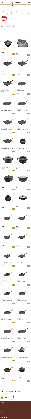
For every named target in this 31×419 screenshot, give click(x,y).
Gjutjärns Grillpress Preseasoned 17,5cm (22, 148)
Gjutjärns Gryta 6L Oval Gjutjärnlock (6, 186)
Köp (13, 94)
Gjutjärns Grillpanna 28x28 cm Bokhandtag (7, 129)
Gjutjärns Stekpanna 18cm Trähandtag (6, 300)
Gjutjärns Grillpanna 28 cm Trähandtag (21, 110)
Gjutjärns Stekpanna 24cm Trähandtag (21, 319)
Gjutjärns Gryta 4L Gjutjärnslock (5, 167)
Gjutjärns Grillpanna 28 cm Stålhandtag (6, 110)
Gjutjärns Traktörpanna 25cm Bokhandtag (7, 377)
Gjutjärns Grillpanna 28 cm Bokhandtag (21, 90)
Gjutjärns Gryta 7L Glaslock (20, 186)
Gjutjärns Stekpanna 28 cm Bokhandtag (6, 338)
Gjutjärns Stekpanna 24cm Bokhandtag (21, 300)
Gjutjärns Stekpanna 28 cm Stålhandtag (21, 338)
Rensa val (28, 30)
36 (7, 26)
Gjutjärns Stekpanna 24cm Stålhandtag (6, 319)
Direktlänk (25, 30)
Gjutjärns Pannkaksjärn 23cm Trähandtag (7, 243)
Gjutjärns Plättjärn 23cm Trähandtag (21, 262)
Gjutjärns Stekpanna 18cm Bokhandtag (6, 281)
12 (5, 26)
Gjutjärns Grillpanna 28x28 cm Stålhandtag (22, 129)
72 (9, 26)
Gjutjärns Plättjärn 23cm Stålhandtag (6, 262)
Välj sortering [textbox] (12, 26)
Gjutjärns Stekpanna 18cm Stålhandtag (21, 281)
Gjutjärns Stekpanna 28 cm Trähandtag (6, 357)
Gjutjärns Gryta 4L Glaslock (20, 167)
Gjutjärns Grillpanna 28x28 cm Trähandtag (7, 148)
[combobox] (13, 26)
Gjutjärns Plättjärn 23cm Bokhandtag (21, 243)
